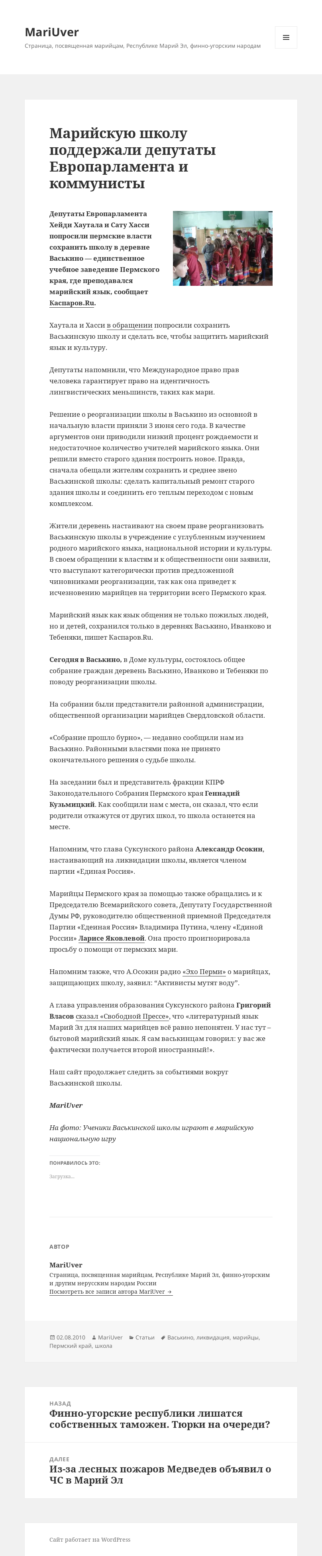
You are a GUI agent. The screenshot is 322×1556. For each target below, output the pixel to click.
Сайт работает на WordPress (89, 1539)
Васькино (180, 1337)
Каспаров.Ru (71, 302)
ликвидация (213, 1337)
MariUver (52, 31)
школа (103, 1345)
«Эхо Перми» (204, 971)
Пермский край (70, 1345)
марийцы (246, 1337)
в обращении (130, 325)
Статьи (145, 1337)
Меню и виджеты (286, 48)
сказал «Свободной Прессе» (122, 1016)
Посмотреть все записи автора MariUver (108, 1291)
